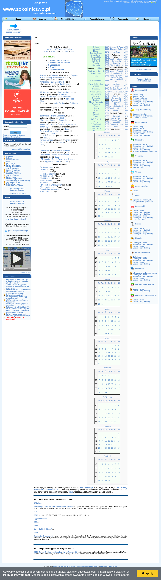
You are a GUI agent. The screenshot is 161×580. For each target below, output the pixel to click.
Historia (138, 224)
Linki (109, 566)
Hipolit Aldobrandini (65, 92)
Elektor (96, 51)
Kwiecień (107, 220)
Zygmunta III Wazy (53, 161)
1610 (126, 63)
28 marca (44, 120)
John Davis (59, 103)
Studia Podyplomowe (14, 179)
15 (106, 148)
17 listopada (45, 159)
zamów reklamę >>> (143, 69)
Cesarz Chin (96, 57)
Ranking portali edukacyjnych (88, 566)
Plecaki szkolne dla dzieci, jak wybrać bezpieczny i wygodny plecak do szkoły (17, 281)
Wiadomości (10, 276)
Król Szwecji (96, 119)
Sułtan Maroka (95, 92)
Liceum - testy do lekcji (141, 105)
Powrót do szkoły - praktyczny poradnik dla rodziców (17, 311)
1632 (126, 47)
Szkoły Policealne (12, 168)
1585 (107, 124)
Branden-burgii (96, 53)
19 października (57, 82)
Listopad (107, 427)
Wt (102, 136)
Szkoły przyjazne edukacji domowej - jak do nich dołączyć (18, 315)
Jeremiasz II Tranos (116, 85)
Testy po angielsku (140, 98)
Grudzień (107, 456)
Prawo (137, 195)
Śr (106, 136)
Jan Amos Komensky (58, 120)
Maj (107, 250)
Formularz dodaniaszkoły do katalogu (17, 202)
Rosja (96, 110)
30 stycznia (44, 92)
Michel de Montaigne (60, 155)
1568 (107, 106)
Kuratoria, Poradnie (13, 174)
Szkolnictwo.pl (86, 487)
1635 (67, 129)
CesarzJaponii (95, 80)
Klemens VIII (62, 94)
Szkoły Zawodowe (13, 170)
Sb (115, 136)
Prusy (96, 106)
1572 (107, 57)
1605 (126, 76)
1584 (107, 71)
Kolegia (9, 158)
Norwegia (96, 98)
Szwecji (71, 159)
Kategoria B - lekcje (140, 114)
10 (112, 144)
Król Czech (96, 59)
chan (68, 140)
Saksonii (96, 114)
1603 (126, 49)
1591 (53, 51)
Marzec (107, 191)
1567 (107, 67)
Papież (96, 100)
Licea (8, 161)
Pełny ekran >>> (25, 272)
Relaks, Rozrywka (13, 184)
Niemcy (96, 108)
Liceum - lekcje (138, 103)
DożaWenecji (96, 124)
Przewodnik (123, 19)
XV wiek (50, 49)
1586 (107, 80)
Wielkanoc (44, 183)
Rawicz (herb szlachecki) (43, 536)
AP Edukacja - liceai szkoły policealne (17, 189)
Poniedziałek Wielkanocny (51, 185)
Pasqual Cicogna (116, 124)
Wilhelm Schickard (59, 125)
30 (109, 157)
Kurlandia (96, 89)
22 (106, 153)
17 (112, 148)
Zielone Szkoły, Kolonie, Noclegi (18, 180)
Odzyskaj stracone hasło (12, 137)
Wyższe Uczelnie (12, 172)
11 (115, 144)
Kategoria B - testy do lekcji (143, 116)
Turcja (96, 122)
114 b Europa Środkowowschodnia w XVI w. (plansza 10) (55, 552)
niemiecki (72, 125)
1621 (36, 522)
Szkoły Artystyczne (13, 165)
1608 (126, 126)
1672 (46, 138)
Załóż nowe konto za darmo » (14, 135)
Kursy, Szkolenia (12, 160)
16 (109, 148)
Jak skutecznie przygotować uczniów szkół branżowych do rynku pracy (17, 286)
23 (109, 153)
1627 (126, 69)
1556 (107, 65)
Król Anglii (96, 49)
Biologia (138, 238)
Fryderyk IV (116, 102)
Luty (107, 162)
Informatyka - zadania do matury (145, 273)
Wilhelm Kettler (116, 90)
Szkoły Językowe (12, 175)
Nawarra (96, 96)
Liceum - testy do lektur (141, 214)
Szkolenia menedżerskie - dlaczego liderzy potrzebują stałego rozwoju (16, 296)
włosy (28, 149)
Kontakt (72, 566)
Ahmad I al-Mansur (116, 92)
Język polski (140, 206)
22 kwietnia (44, 125)
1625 (126, 71)
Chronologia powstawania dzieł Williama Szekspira (53, 506)
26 (118, 153)
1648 (126, 61)
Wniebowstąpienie (47, 187)
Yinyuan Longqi (46, 140)
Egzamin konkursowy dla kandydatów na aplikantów (143, 200)
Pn (99, 136)
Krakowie (54, 75)
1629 (126, 73)
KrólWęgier (96, 126)
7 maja (42, 97)
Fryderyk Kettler (116, 88)
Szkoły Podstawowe (13, 167)
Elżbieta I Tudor (116, 49)
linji (41, 142)
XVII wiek (68, 49)
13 (99, 148)
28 (102, 157)
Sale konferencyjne (13, 182)
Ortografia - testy (139, 219)
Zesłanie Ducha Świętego (50, 189)
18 (115, 148)
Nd (118, 136)
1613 (36, 532)
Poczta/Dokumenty (97, 19)
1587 (107, 47)
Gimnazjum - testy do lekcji (143, 102)
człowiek (15, 149)
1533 (57, 157)
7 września (44, 82)
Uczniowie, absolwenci (14, 186)
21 (102, 153)
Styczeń (107, 132)
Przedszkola (10, 163)
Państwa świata (138, 167)
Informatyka (139, 268)
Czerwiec (107, 279)
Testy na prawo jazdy (143, 110)
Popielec (43, 172)
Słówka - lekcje (138, 96)
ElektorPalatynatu (96, 102)
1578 (107, 92)
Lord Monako (96, 94)
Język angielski (141, 90)
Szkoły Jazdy (11, 177)
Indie (96, 76)
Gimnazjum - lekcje (140, 100)
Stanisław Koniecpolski (49, 131)
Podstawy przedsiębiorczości (146, 295)
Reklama (103, 566)
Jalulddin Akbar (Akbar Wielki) (116, 76)
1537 (66, 161)
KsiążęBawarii (95, 55)
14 (102, 148)
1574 (107, 122)
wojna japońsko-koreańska (58, 97)
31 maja (43, 75)
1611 (126, 59)
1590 (46, 51)
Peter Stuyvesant (47, 136)
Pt (112, 136)
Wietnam (22, 149)
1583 (107, 102)
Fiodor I (116, 110)
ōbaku (61, 142)
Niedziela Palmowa (48, 174)
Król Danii (96, 61)
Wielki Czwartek (46, 176)
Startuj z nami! (40, 3)
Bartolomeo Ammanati (60, 150)
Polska (96, 47)
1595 (126, 85)
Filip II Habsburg (116, 65)
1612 (126, 108)
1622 (36, 525)
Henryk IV (116, 63)
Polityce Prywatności (16, 574)
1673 (42, 144)
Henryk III (116, 96)
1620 (126, 57)
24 (112, 153)
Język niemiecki (141, 122)
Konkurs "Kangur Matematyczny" (145, 151)
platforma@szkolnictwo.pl (18, 231)
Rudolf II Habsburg (116, 59)
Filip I (116, 104)
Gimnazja (9, 156)
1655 (62, 118)
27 (99, 157)
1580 (107, 104)
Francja (96, 63)
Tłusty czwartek (46, 167)
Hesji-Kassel (99, 68)
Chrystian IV (116, 61)
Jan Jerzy (116, 52)
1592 (36, 515)
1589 (107, 63)
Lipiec (107, 309)
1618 (126, 106)
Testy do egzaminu (140, 118)
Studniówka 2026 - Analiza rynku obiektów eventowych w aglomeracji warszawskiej (18, 291)
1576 (107, 59)
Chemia (138, 172)
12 (118, 144)
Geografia (139, 156)
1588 (107, 61)
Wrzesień (107, 368)
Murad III (116, 122)
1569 (107, 118)
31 (112, 157)
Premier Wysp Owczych (95, 129)
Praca (115, 566)
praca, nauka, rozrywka (43, 13)
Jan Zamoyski (65, 84)
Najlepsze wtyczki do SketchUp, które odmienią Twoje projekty (18, 308)
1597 (126, 55)
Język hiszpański (141, 186)
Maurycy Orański (116, 71)
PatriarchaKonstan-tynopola (96, 85)
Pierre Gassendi (58, 116)
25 (115, 153)
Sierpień (107, 338)
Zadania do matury (140, 257)
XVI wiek (58, 49)
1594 (72, 51)
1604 (126, 94)
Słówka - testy (138, 95)
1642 (126, 88)
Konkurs (147, 19)
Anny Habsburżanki (56, 77)
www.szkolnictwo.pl (26, 9)
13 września (45, 155)
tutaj (71, 492)
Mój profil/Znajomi (68, 19)
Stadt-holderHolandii (96, 71)
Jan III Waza (57, 159)
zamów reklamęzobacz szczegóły (13, 30)
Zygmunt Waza (116, 120)
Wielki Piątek (45, 178)
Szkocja (96, 116)
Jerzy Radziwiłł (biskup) (43, 529)
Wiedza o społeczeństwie (144, 284)
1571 (107, 52)
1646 (53, 133)
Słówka (135, 191)
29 (106, 157)
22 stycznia (44, 116)
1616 (126, 90)
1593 (66, 51)
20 (99, 153)
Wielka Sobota (46, 180)
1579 (107, 55)
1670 (64, 122)
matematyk (44, 127)
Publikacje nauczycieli (17, 193)
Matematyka (139, 140)
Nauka (18, 19)
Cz (109, 136)
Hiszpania (96, 65)
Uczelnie (42, 19)
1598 (126, 52)
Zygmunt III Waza (116, 47)
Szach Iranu (96, 73)
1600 (126, 129)
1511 (69, 152)
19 (118, 148)
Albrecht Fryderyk (116, 106)
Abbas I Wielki (116, 73)
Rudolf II (116, 126)
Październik (107, 397)
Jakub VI (116, 116)
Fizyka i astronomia (142, 252)
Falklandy (74, 103)
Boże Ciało (44, 191)
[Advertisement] (99, 28)
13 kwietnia (44, 150)
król (65, 159)
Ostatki (43, 169)
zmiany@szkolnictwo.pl (17, 219)
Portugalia (96, 104)
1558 (107, 49)
